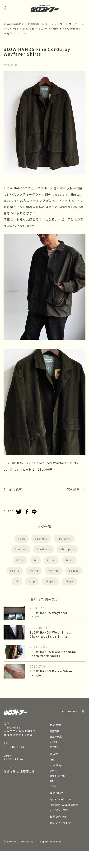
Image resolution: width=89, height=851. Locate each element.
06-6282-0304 (14, 747)
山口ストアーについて (61, 799)
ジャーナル (55, 770)
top (32, 581)
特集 (52, 760)
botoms (42, 538)
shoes (75, 570)
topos (51, 581)
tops (70, 581)
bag (22, 538)
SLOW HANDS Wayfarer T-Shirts (51, 615)
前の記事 (15, 489)
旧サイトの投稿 (58, 775)
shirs (15, 570)
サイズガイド (56, 747)
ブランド (54, 741)
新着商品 (54, 731)
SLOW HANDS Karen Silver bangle (51, 673)
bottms (22, 549)
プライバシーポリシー (61, 810)
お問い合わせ (58, 816)
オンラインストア (60, 823)
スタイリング (56, 765)
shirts (54, 570)
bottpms (68, 549)
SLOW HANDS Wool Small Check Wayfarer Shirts (50, 634)
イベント (54, 786)
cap (20, 560)
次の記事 (73, 489)
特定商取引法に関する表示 (64, 804)
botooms (65, 538)
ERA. (52, 560)
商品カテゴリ (56, 736)
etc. (70, 560)
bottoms (44, 549)
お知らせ (54, 781)
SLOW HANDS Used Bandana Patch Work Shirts (53, 654)
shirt (34, 570)
